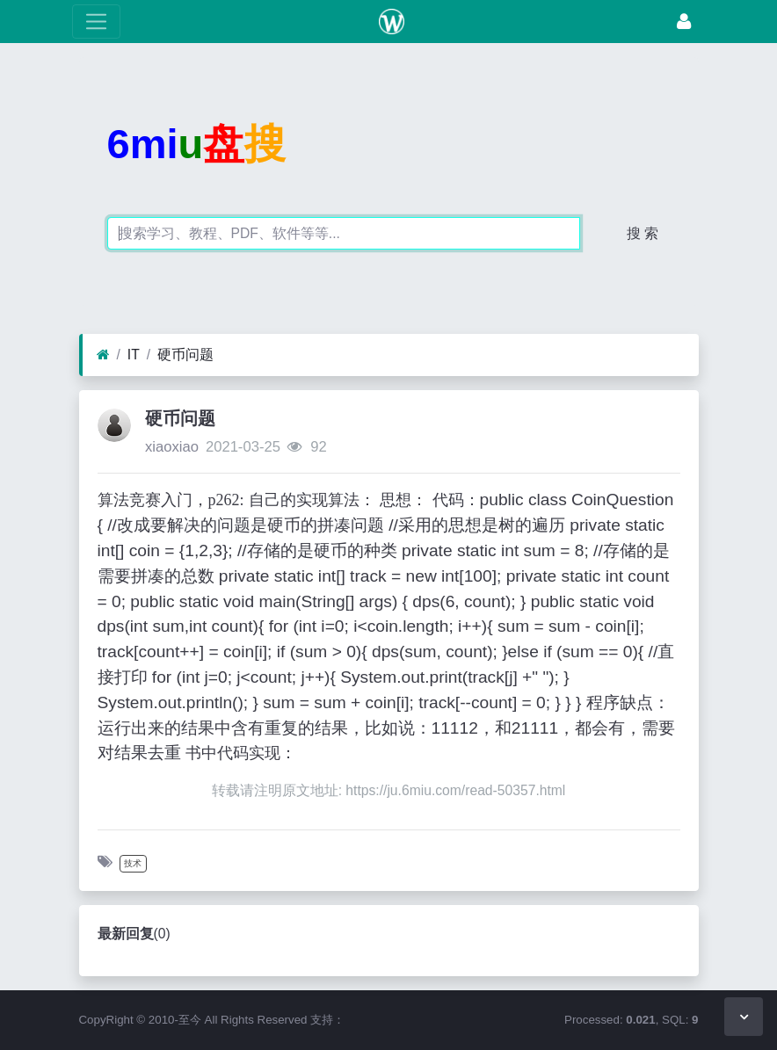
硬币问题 (185, 354)
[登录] (684, 22)
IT (133, 354)
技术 (133, 863)
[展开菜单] (96, 21)
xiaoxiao (172, 446)
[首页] (103, 355)
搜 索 (642, 233)
